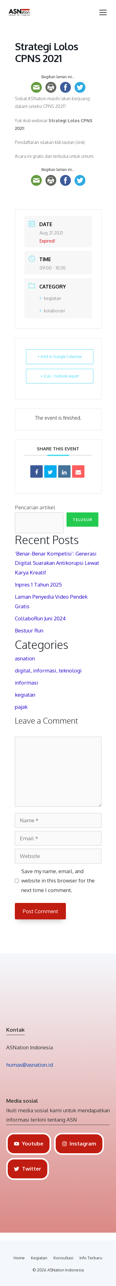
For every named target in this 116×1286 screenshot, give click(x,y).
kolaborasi (52, 310)
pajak (21, 706)
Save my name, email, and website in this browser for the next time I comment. (58, 880)
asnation (25, 658)
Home (19, 1257)
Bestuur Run (29, 630)
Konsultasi (63, 1257)
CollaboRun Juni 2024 (40, 618)
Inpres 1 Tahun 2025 (38, 584)
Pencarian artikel (35, 507)
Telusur (82, 519)
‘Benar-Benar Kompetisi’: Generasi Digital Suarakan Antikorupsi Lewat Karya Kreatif (57, 563)
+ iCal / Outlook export (60, 376)
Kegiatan (39, 1257)
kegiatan (50, 298)
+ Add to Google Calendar (59, 356)
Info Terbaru (90, 1257)
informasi (26, 682)
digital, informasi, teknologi (48, 670)
